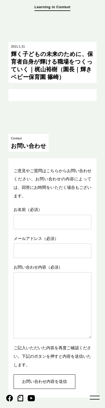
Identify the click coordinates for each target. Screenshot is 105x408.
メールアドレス (36, 238)
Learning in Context (52, 7)
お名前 (28, 209)
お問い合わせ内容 (38, 267)
